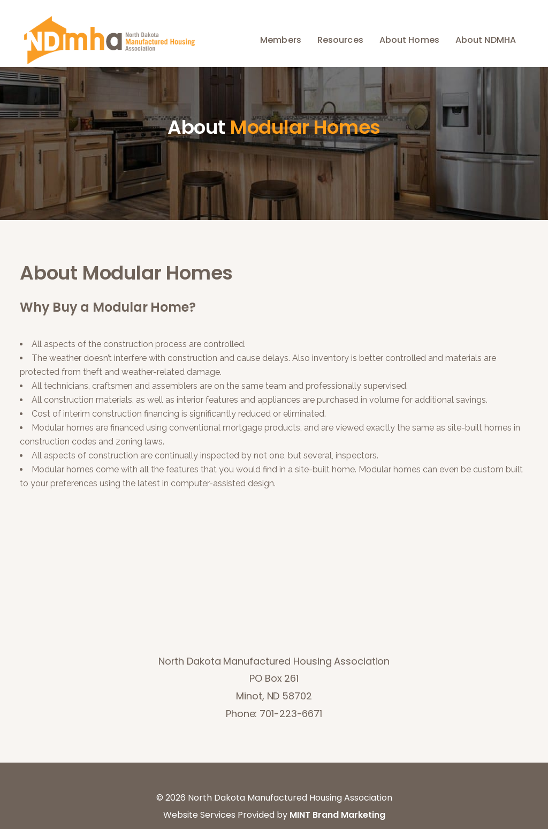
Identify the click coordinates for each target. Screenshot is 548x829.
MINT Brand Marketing (337, 815)
